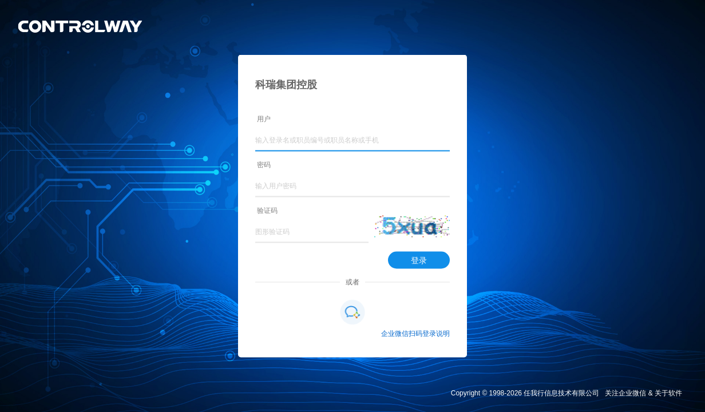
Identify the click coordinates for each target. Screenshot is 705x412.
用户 (264, 119)
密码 (264, 165)
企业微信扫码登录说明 (415, 334)
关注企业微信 (625, 393)
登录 (419, 260)
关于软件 (668, 393)
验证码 (267, 211)
